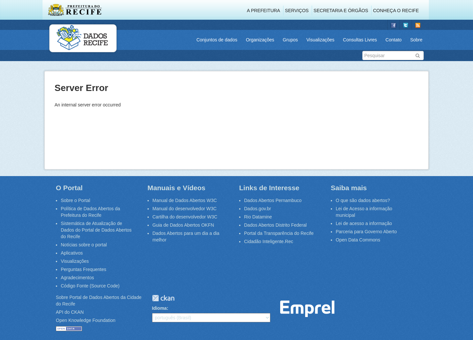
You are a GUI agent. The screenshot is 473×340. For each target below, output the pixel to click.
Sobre (416, 39)
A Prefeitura (263, 10)
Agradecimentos (77, 277)
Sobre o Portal (75, 200)
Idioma (159, 308)
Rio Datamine (258, 216)
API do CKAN (70, 312)
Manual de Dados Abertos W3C (184, 200)
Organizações (260, 39)
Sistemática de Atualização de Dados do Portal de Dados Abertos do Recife (96, 230)
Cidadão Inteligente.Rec (268, 241)
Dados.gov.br (257, 208)
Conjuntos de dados (216, 39)
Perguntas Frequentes (83, 269)
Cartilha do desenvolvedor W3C (184, 216)
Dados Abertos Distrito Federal (275, 225)
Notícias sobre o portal (84, 244)
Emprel (307, 309)
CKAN (163, 298)
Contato (394, 39)
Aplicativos (72, 253)
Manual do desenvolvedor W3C (184, 208)
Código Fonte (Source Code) (90, 285)
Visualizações (320, 39)
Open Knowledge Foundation (85, 320)
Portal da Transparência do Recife (279, 233)
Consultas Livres (360, 39)
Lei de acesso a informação (364, 223)
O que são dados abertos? (363, 200)
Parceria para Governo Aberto (366, 231)
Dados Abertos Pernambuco (273, 200)
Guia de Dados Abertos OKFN (183, 225)
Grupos (290, 39)
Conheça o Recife (396, 10)
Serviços (297, 10)
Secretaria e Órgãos (341, 10)
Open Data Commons (358, 239)
